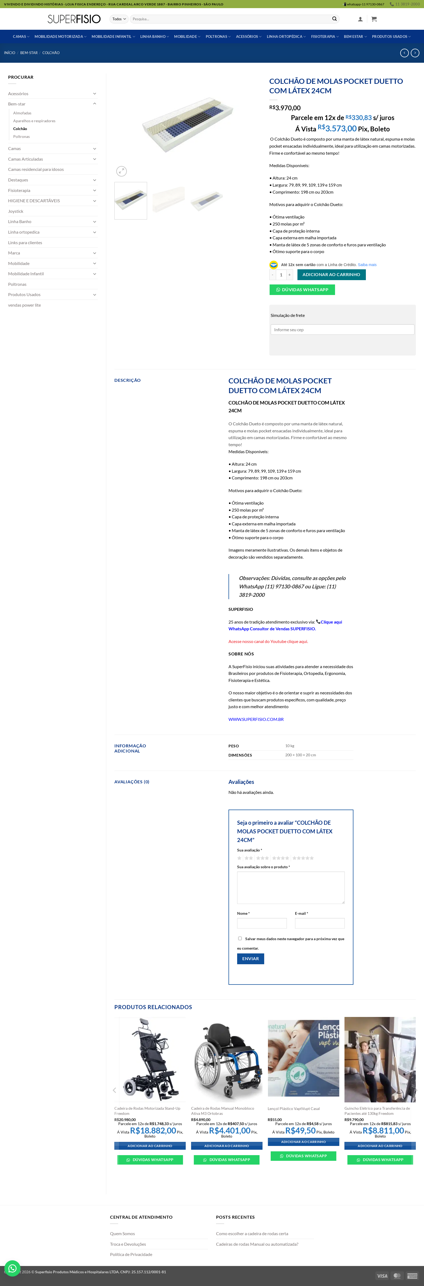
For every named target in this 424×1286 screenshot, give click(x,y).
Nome (243, 913)
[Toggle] (94, 93)
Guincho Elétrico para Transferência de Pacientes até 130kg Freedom (377, 1111)
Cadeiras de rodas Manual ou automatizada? (257, 1244)
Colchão (50, 53)
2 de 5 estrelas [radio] (248, 858)
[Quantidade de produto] (281, 274)
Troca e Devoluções (128, 1244)
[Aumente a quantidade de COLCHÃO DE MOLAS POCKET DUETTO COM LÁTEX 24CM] (290, 274)
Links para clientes (25, 242)
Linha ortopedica (23, 231)
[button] (360, 19)
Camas (21, 36)
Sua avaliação (249, 850)
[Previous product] (415, 53)
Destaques (18, 179)
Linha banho (154, 36)
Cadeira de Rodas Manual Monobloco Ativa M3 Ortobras (222, 1111)
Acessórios (249, 36)
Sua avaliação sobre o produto (263, 866)
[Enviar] (334, 19)
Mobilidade (187, 36)
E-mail (301, 913)
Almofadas (22, 113)
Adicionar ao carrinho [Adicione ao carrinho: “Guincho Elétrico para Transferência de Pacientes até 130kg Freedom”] (380, 1146)
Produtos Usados (24, 294)
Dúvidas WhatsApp (152, 1159)
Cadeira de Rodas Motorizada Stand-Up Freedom (147, 1111)
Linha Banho (19, 221)
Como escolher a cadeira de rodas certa (252, 1233)
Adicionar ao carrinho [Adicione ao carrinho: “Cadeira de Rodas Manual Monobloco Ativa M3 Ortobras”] (226, 1146)
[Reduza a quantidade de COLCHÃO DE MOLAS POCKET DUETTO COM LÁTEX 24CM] (272, 274)
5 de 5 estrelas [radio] (302, 858)
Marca (14, 252)
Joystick (15, 211)
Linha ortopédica (286, 36)
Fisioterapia (325, 36)
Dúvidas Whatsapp (305, 289)
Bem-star (29, 53)
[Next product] (404, 53)
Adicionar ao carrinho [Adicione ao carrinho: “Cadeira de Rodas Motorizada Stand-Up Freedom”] (150, 1146)
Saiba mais (367, 265)
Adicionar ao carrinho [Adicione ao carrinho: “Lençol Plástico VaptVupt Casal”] (303, 1142)
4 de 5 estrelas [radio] (279, 858)
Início (9, 53)
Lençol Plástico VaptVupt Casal (294, 1108)
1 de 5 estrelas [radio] (238, 858)
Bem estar (355, 36)
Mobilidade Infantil (113, 36)
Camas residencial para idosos (36, 169)
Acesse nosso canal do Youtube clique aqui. (268, 641)
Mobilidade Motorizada (61, 36)
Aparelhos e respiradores (34, 120)
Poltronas (218, 36)
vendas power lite (24, 304)
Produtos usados (391, 36)
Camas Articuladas (25, 158)
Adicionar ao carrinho (331, 274)
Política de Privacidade (131, 1254)
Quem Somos (122, 1233)
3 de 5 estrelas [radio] (261, 858)
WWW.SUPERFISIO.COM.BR (256, 719)
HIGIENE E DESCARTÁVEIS (34, 200)
